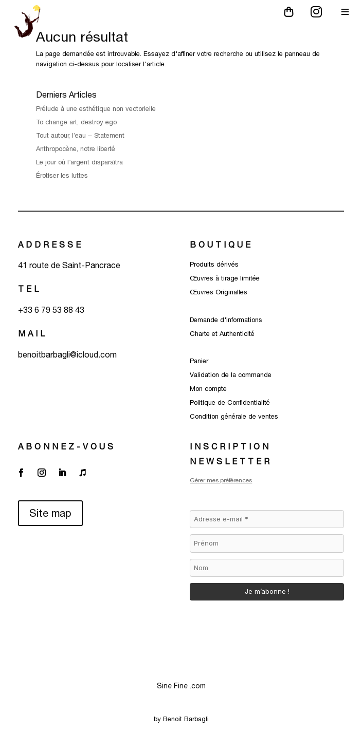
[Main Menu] (345, 12)
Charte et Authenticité (222, 333)
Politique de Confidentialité (230, 402)
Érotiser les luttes (63, 175)
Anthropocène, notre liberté (75, 149)
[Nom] (266, 568)
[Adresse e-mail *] (266, 519)
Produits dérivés (214, 264)
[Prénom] (266, 543)
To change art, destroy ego (76, 122)
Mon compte (208, 388)
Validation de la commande (231, 375)
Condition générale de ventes (234, 416)
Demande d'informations (226, 320)
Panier (199, 361)
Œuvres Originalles (218, 292)
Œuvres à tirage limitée (225, 278)
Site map (50, 513)
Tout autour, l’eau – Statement (80, 135)
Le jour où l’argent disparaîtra (80, 162)
